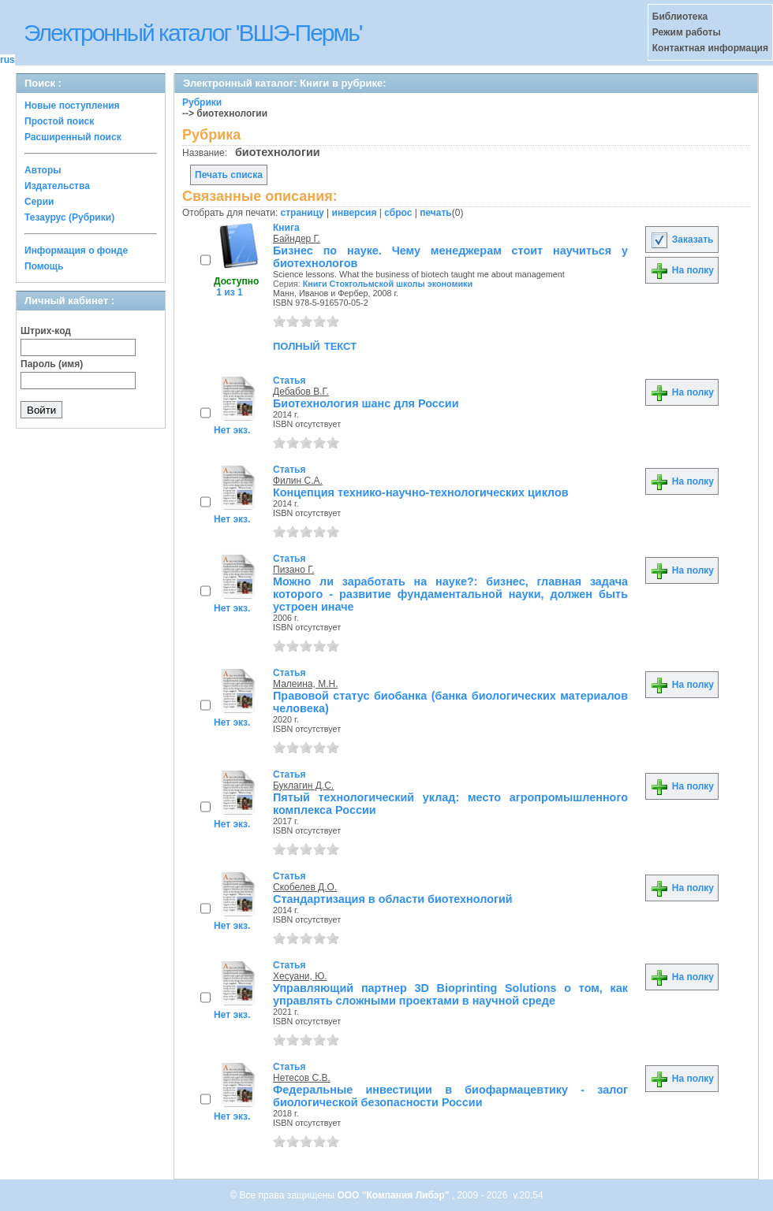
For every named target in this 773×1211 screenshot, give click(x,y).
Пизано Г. (294, 569)
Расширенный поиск (72, 137)
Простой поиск (59, 121)
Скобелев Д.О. (305, 887)
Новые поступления (72, 105)
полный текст (315, 345)
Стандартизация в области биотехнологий (393, 899)
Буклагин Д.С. (303, 785)
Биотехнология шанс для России (366, 403)
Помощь (43, 266)
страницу (302, 212)
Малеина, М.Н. (305, 683)
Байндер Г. (296, 238)
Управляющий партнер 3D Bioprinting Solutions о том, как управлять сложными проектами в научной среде (450, 994)
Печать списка (229, 174)
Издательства (57, 185)
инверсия (354, 212)
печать (436, 212)
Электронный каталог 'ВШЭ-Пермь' (193, 33)
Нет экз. (232, 430)
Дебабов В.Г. (301, 391)
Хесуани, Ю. (300, 976)
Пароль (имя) (52, 364)
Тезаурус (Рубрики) (69, 217)
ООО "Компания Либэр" (394, 1195)
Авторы (43, 170)
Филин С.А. (298, 480)
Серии (39, 201)
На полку (682, 270)
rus (7, 59)
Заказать (681, 239)
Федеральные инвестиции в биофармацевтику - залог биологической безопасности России (450, 1096)
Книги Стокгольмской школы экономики (387, 283)
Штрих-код (46, 330)
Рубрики (202, 102)
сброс (398, 212)
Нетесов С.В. (301, 1077)
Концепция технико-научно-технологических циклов (421, 492)
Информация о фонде (76, 250)
